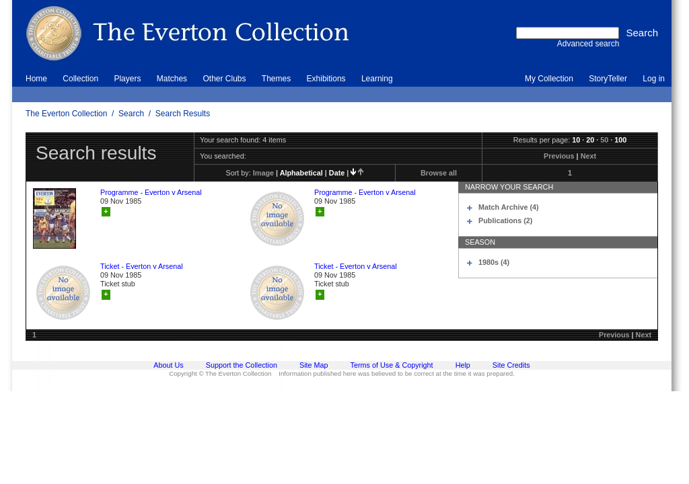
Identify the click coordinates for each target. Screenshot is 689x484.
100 (620, 140)
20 (590, 140)
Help (463, 365)
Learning (377, 78)
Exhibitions (326, 78)
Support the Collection (241, 365)
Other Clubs (224, 78)
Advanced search (588, 43)
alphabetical (301, 173)
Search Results (182, 113)
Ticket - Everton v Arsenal (141, 266)
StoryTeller (608, 78)
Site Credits (511, 365)
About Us (168, 365)
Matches (172, 78)
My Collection (549, 78)
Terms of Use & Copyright (392, 365)
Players (127, 78)
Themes (276, 78)
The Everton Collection (66, 113)
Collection (80, 78)
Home (36, 78)
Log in (654, 78)
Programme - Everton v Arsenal (151, 192)
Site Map (313, 365)
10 (576, 140)
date (336, 173)
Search (131, 113)
